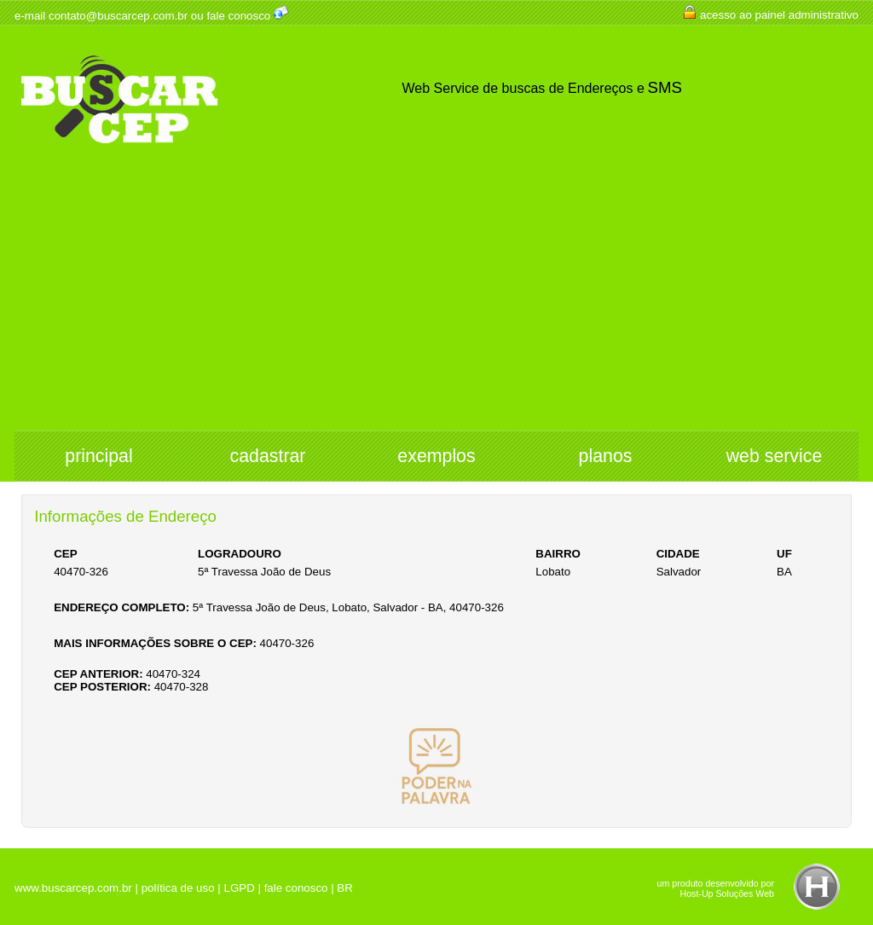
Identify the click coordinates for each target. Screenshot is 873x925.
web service (774, 456)
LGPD (238, 888)
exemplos (436, 456)
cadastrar (268, 456)
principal (98, 456)
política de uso (178, 888)
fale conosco (238, 15)
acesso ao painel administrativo (779, 15)
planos (606, 456)
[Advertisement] (436, 302)
